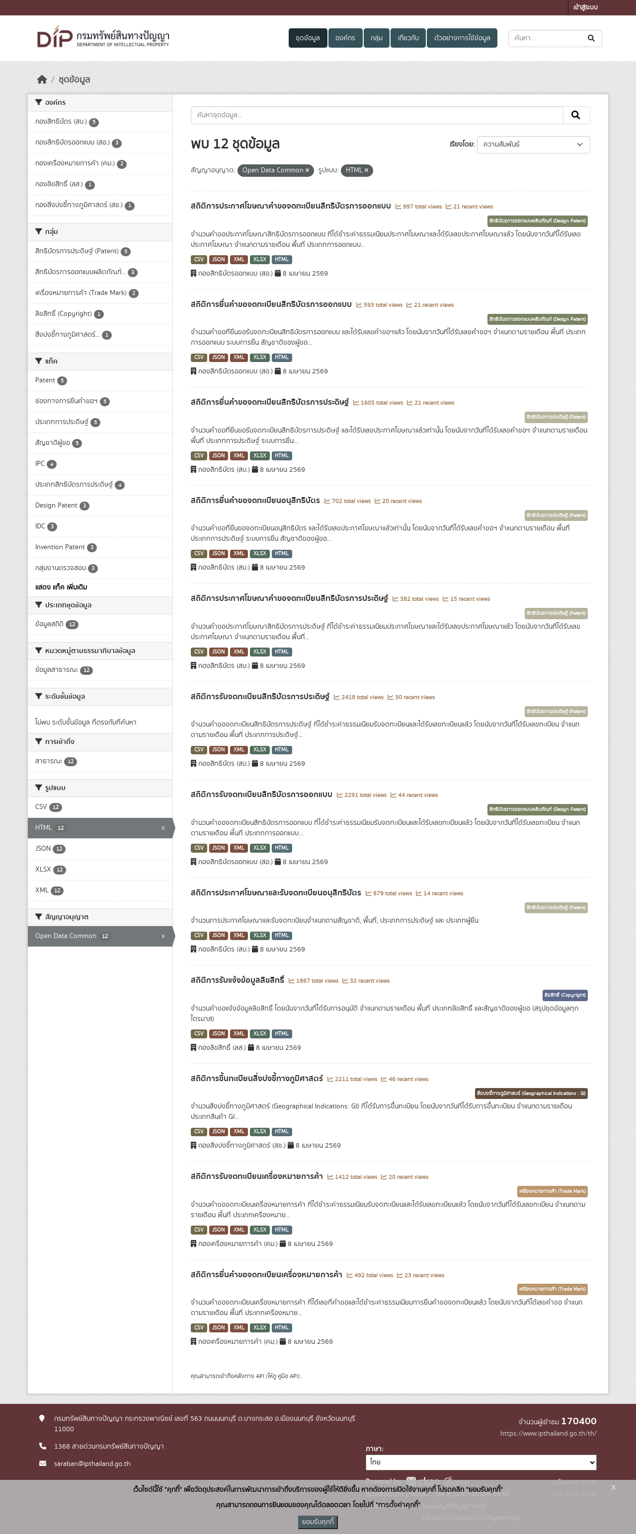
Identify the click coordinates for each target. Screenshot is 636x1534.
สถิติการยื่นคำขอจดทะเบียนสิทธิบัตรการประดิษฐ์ (271, 402)
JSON (218, 260)
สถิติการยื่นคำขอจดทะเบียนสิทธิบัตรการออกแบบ (272, 304)
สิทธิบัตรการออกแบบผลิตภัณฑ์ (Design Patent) (537, 221)
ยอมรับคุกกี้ (318, 1522)
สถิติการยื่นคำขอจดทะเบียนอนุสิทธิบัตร (256, 500)
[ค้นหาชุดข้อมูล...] (555, 38)
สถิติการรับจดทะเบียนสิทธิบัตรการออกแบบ (262, 794)
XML (239, 260)
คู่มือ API (288, 1376)
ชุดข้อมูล (308, 38)
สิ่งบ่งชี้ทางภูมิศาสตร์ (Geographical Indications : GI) (531, 1093)
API (260, 1376)
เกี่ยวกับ (408, 38)
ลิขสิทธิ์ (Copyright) (565, 995)
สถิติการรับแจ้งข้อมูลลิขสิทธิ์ (238, 980)
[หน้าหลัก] (42, 79)
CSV (199, 260)
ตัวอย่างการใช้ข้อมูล (462, 38)
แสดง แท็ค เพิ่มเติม (61, 587)
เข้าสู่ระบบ (585, 7)
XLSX (259, 260)
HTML (282, 260)
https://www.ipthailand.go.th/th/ (548, 1434)
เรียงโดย (461, 144)
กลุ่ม (377, 38)
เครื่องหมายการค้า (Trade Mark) (552, 1191)
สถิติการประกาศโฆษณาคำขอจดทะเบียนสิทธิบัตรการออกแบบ (292, 206)
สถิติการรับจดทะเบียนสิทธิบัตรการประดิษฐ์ (261, 696)
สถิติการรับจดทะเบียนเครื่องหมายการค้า (258, 1176)
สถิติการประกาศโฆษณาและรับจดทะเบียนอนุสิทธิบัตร (277, 892)
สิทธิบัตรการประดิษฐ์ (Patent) (556, 417)
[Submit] (592, 38)
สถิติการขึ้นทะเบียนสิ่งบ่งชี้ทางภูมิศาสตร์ (258, 1078)
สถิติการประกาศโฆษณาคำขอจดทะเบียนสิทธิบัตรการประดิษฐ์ (290, 598)
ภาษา (374, 1449)
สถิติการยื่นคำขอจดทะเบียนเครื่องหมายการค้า (267, 1274)
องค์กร (345, 38)
